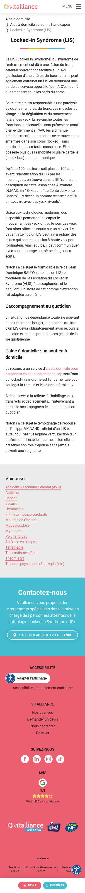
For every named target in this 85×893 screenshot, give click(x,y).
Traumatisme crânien (22, 553)
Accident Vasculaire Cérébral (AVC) (33, 487)
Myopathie (13, 531)
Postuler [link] (42, 733)
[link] (25, 759)
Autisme (12, 492)
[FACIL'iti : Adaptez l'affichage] (27, 678)
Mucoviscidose (17, 525)
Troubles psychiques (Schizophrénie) (34, 564)
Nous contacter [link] (42, 726)
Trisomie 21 (14, 558)
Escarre (11, 503)
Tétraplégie (14, 547)
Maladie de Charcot (20, 520)
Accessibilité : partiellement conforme (43, 688)
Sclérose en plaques (21, 542)
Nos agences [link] (42, 712)
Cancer (11, 498)
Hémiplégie (14, 509)
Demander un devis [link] (42, 719)
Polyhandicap (16, 536)
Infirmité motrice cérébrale (26, 514)
